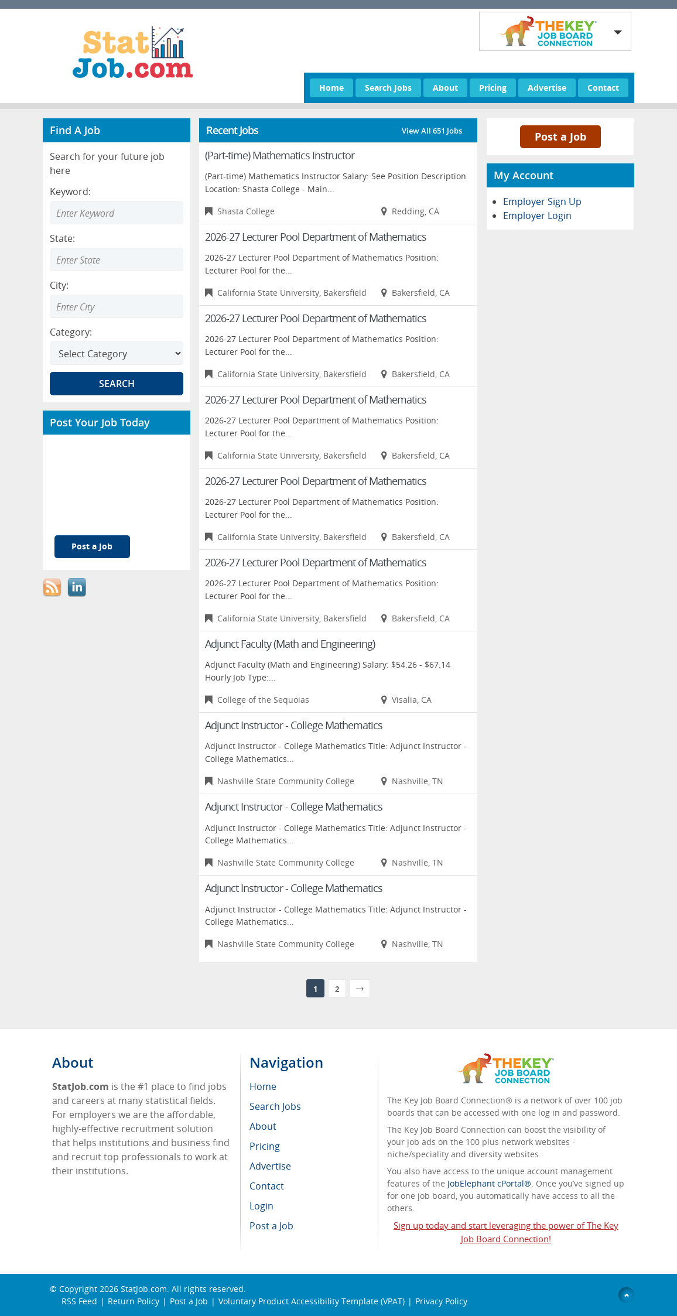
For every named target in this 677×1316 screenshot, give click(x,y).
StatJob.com (144, 1288)
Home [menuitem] (262, 1086)
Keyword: (70, 191)
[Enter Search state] (116, 259)
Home (331, 87)
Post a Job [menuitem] (271, 1225)
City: (59, 285)
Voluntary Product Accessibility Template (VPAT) (311, 1301)
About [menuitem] (262, 1126)
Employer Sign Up (542, 201)
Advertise (547, 87)
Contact (603, 87)
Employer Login (537, 215)
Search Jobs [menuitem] (275, 1106)
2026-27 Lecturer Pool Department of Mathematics (315, 237)
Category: (71, 332)
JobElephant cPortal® (489, 1183)
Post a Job (91, 546)
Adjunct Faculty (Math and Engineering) (290, 644)
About (445, 87)
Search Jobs (388, 87)
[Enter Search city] (116, 306)
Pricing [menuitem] (264, 1146)
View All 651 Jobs (432, 130)
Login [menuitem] (261, 1205)
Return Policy (133, 1301)
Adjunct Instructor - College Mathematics (293, 725)
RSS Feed (79, 1301)
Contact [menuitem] (266, 1186)
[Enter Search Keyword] (116, 212)
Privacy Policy (442, 1301)
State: (62, 238)
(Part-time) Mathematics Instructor (279, 155)
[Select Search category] (116, 353)
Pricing (493, 87)
